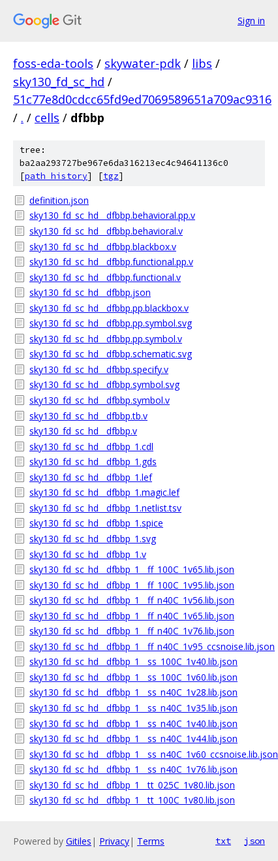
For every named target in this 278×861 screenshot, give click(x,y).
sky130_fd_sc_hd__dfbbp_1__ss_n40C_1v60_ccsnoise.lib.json (147, 754)
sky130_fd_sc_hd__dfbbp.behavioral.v (106, 231)
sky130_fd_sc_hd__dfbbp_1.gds (93, 461)
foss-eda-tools (53, 63)
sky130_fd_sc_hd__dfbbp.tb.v (88, 416)
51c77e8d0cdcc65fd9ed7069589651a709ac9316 (142, 99)
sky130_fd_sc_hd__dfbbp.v (83, 431)
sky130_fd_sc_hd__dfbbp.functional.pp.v (111, 261)
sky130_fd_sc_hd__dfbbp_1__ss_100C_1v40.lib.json (133, 661)
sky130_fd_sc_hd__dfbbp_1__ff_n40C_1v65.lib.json (131, 615)
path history (56, 176)
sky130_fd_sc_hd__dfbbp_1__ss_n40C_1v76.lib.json (133, 769)
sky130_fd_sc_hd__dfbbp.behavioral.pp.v (112, 215)
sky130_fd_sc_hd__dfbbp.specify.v (98, 369)
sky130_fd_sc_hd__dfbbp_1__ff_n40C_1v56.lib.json (131, 600)
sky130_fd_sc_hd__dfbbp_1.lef (90, 477)
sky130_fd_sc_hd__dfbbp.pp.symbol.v (105, 339)
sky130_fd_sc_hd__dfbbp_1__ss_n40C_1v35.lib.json (133, 708)
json (254, 841)
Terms (150, 841)
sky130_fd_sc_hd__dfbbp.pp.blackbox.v (109, 308)
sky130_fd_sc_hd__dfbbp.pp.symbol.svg (110, 323)
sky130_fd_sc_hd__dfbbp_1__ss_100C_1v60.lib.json (133, 677)
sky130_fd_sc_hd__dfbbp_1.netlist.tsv (105, 508)
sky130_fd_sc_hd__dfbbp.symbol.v (99, 400)
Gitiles (78, 841)
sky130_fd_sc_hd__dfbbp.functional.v (105, 277)
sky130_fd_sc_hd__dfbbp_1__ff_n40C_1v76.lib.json (131, 631)
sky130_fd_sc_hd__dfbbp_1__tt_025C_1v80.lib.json (132, 785)
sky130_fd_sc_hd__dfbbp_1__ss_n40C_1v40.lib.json (133, 723)
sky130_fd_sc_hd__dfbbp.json (90, 292)
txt (223, 841)
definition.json (59, 200)
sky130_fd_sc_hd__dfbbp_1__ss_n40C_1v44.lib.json (133, 738)
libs (202, 63)
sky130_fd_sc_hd (58, 81)
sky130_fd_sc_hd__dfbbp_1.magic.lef (104, 492)
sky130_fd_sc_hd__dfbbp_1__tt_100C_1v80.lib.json (132, 800)
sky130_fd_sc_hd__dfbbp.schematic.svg (110, 354)
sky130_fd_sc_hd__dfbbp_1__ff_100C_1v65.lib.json (131, 569)
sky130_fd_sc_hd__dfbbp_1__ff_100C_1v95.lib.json (131, 585)
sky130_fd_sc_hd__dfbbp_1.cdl (91, 446)
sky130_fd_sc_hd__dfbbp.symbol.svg (104, 384)
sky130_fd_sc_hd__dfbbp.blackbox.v (102, 246)
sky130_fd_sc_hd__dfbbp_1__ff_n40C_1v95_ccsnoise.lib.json (147, 646)
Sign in (251, 20)
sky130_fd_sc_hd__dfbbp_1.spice (96, 523)
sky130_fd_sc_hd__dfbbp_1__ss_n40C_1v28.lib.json (133, 692)
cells (47, 117)
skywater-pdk (142, 63)
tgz (111, 176)
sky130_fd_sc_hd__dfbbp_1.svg (92, 538)
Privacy (114, 841)
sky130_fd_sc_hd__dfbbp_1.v (87, 554)
